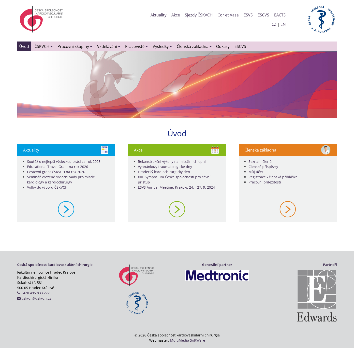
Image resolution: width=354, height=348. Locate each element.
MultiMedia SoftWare (187, 340)
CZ (274, 24)
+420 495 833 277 (35, 293)
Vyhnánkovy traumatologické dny (165, 166)
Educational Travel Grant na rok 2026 (57, 166)
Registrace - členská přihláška (273, 177)
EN (283, 24)
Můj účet (256, 171)
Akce (175, 15)
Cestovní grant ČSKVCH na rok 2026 (56, 171)
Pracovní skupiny (75, 46)
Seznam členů (260, 161)
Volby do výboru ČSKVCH (47, 187)
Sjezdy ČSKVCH (199, 15)
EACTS (280, 15)
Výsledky (162, 46)
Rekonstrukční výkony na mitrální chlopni (172, 161)
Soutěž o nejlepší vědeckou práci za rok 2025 (64, 161)
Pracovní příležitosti (265, 182)
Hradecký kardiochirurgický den (164, 171)
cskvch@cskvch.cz (36, 298)
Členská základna (194, 46)
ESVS (248, 15)
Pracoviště (136, 46)
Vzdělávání (108, 46)
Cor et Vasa (228, 15)
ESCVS (263, 15)
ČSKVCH (43, 46)
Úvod (24, 46)
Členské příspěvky (263, 166)
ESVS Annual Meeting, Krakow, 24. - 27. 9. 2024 (176, 187)
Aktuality (158, 15)
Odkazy (223, 46)
